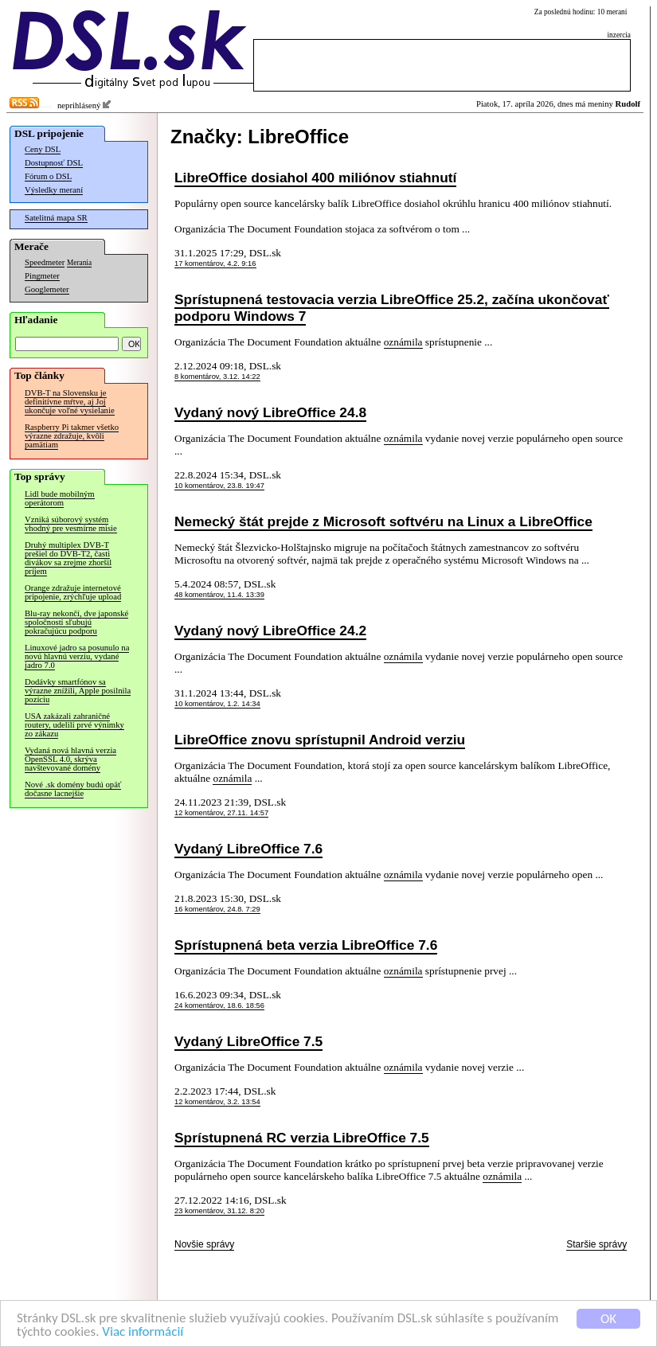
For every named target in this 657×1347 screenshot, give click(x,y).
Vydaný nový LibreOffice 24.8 (270, 412)
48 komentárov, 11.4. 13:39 (219, 595)
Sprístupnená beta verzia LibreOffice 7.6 (305, 945)
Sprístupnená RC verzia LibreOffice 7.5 (301, 1138)
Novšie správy (204, 1244)
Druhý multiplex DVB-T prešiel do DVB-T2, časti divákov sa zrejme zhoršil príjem (68, 558)
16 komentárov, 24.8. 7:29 (217, 909)
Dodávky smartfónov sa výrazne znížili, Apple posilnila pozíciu (78, 690)
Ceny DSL (43, 149)
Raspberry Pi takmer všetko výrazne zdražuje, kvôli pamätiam (72, 436)
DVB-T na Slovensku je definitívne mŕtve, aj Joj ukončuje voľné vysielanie (70, 401)
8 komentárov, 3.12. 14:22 (217, 377)
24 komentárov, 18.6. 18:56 (219, 1005)
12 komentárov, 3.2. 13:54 (217, 1102)
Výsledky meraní (54, 189)
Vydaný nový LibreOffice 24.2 (270, 630)
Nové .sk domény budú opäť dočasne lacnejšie (73, 789)
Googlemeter (47, 289)
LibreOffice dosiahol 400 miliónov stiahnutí (315, 177)
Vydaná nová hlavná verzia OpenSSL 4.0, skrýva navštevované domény (70, 759)
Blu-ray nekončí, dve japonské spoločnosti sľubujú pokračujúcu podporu (76, 622)
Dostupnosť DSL (54, 162)
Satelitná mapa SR (56, 217)
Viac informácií (142, 1332)
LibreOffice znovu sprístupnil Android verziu (319, 740)
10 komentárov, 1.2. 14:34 (217, 704)
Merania (79, 263)
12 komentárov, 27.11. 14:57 (221, 813)
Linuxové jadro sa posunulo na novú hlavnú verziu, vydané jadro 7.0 (77, 656)
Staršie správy (596, 1244)
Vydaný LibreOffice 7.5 (248, 1041)
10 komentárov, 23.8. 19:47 (219, 486)
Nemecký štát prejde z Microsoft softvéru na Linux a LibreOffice (383, 521)
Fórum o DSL (48, 176)
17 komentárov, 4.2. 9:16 (215, 263)
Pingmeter (42, 275)
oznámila (403, 342)
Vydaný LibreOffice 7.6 (248, 849)
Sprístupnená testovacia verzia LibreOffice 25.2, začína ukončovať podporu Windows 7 (391, 307)
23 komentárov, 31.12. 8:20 (219, 1211)
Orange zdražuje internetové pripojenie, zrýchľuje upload (73, 592)
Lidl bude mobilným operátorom (60, 498)
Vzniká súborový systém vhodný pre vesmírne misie (71, 524)
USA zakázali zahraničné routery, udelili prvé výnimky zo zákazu (74, 725)
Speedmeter (45, 262)
